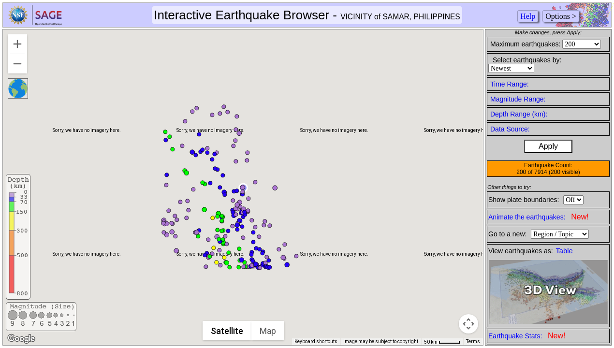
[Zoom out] (17, 63)
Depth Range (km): (518, 114)
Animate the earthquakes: (538, 217)
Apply (548, 146)
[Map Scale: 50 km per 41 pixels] (442, 341)
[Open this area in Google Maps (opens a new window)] (21, 339)
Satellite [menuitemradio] (227, 331)
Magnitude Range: (517, 99)
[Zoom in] (17, 44)
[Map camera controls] (468, 324)
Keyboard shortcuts (315, 341)
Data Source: (510, 129)
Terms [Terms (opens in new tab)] (473, 341)
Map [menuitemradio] (268, 331)
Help (527, 16)
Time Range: (509, 84)
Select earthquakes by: (527, 60)
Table (564, 251)
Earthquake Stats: (526, 336)
